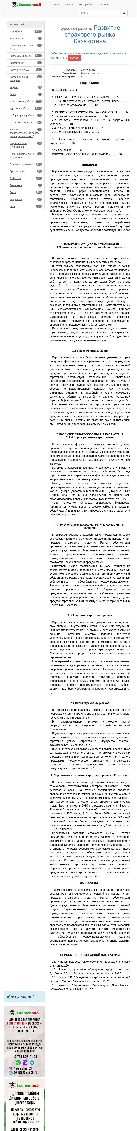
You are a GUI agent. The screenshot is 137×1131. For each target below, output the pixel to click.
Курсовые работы (26, 108)
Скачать (74, 58)
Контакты (104, 4)
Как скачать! (20, 996)
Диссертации (26, 62)
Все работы (26, 31)
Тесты (26, 192)
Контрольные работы (26, 101)
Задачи (26, 87)
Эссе (26, 206)
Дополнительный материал (26, 78)
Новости (68, 4)
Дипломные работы (26, 55)
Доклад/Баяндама (26, 69)
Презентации (26, 171)
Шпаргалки (26, 199)
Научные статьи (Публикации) (26, 145)
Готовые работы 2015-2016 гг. (26, 47)
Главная (54, 4)
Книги (26, 94)
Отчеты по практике (26, 164)
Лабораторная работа (26, 115)
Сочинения (26, 185)
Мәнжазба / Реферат (26, 122)
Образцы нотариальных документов (26, 155)
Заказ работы (86, 4)
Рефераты (26, 178)
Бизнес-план (26, 38)
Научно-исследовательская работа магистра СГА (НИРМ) (26, 133)
